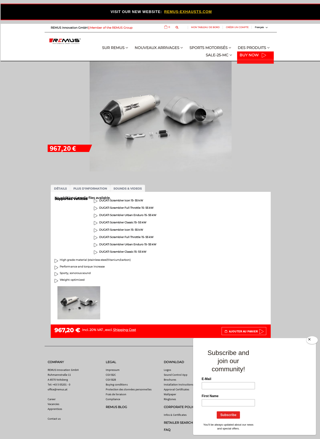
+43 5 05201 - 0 (61, 384)
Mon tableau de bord (205, 27)
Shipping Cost (124, 330)
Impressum (113, 370)
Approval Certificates (176, 389)
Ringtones (170, 399)
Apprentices (55, 409)
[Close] (312, 340)
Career (52, 399)
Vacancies (53, 404)
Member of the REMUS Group (111, 27)
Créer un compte (237, 27)
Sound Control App (175, 375)
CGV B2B (111, 379)
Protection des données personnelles (129, 389)
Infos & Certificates (175, 415)
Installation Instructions (179, 384)
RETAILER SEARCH (178, 423)
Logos (167, 370)
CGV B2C (111, 375)
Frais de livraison (116, 394)
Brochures (170, 379)
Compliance (113, 399)
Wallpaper (170, 394)
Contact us (54, 418)
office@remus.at (58, 389)
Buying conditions (117, 384)
